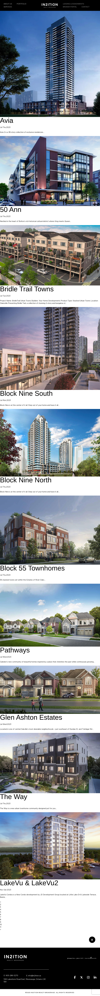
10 (1, 924)
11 (0, 927)
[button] (92, 940)
